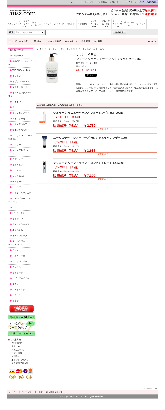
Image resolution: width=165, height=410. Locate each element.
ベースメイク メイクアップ (24, 24)
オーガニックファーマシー (117, 24)
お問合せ (15, 356)
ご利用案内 (101, 2)
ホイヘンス (141, 24)
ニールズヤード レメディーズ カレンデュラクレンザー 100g (90, 137)
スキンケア (12, 24)
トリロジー (17, 187)
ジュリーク (17, 144)
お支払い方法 (17, 350)
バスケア (71, 24)
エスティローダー (20, 87)
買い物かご (39, 41)
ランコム (16, 267)
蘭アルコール (129, 23)
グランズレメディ (20, 113)
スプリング (17, 159)
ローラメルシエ (19, 289)
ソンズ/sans (18, 176)
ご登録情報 (16, 353)
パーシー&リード (20, 213)
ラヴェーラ (17, 273)
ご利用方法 (15, 339)
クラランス (17, 101)
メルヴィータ (18, 256)
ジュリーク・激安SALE (94, 24)
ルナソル (16, 284)
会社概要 (38, 392)
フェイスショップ (20, 224)
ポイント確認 (54, 41)
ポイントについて (19, 360)
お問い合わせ (116, 2)
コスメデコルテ (19, 124)
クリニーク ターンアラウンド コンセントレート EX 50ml (88, 162)
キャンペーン (71, 41)
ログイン (152, 41)
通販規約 (15, 346)
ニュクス (16, 207)
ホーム (74, 2)
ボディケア (59, 24)
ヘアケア (47, 24)
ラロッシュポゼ (19, 261)
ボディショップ (19, 235)
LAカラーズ (17, 55)
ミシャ (15, 250)
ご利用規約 (16, 343)
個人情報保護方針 (19, 363)
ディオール (17, 181)
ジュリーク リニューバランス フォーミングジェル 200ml (88, 112)
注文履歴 (98, 41)
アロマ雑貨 (82, 24)
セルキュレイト (19, 165)
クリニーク (17, 107)
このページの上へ (149, 388)
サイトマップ (87, 2)
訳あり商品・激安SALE (106, 24)
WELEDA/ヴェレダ (21, 70)
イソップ (16, 76)
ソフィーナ (17, 170)
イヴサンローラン (20, 81)
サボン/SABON (19, 130)
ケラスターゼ (18, 118)
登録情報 (85, 41)
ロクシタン (17, 295)
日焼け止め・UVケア (36, 23)
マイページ (131, 2)
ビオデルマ (17, 219)
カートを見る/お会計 (148, 1)
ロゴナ (15, 301)
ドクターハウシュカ (21, 193)
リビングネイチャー (21, 278)
